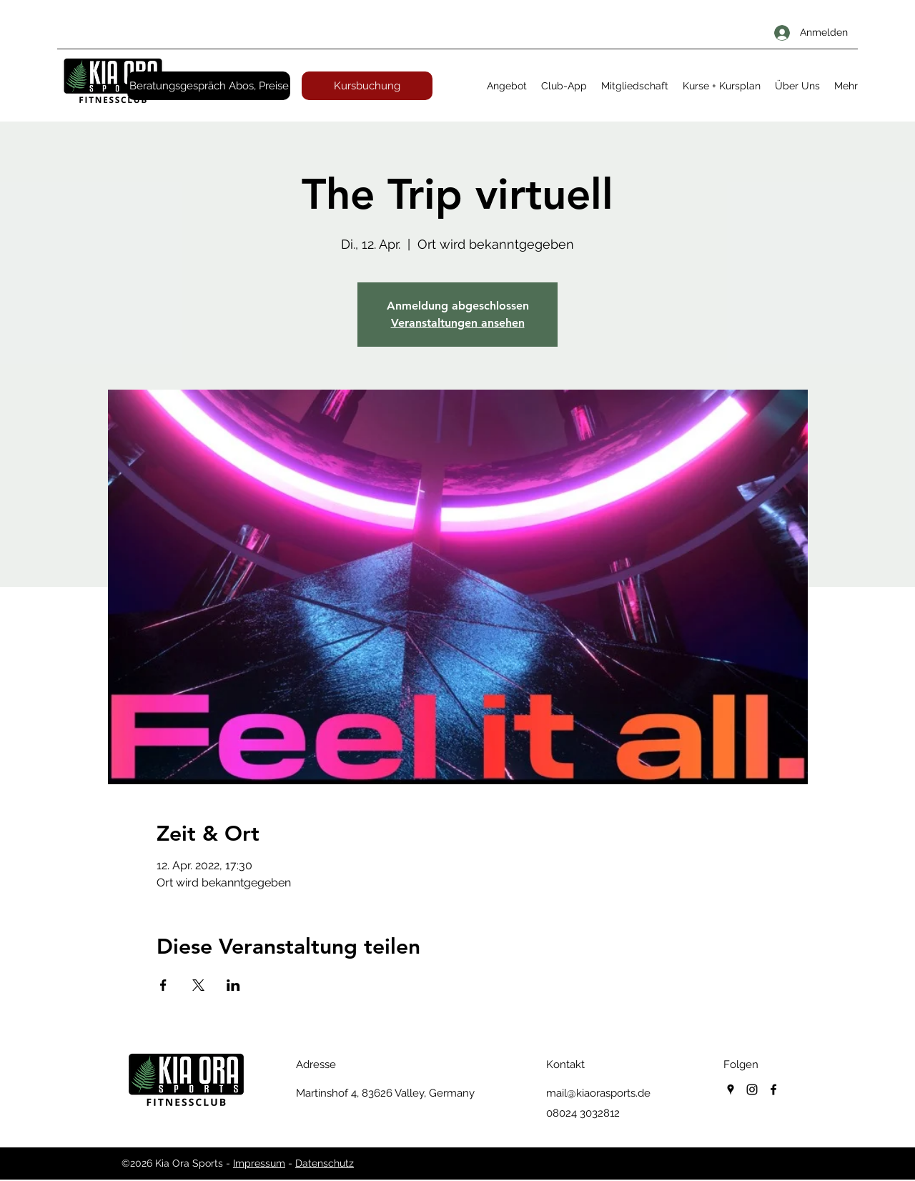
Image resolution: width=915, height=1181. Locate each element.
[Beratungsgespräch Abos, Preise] (208, 85)
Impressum (259, 1163)
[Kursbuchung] (367, 85)
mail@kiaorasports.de (598, 1093)
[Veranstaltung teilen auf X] (198, 985)
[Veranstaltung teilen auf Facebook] (163, 985)
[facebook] (773, 1089)
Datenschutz (324, 1163)
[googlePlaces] (730, 1089)
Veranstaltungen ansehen (458, 323)
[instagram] (752, 1089)
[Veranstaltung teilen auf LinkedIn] (233, 985)
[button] (507, 86)
